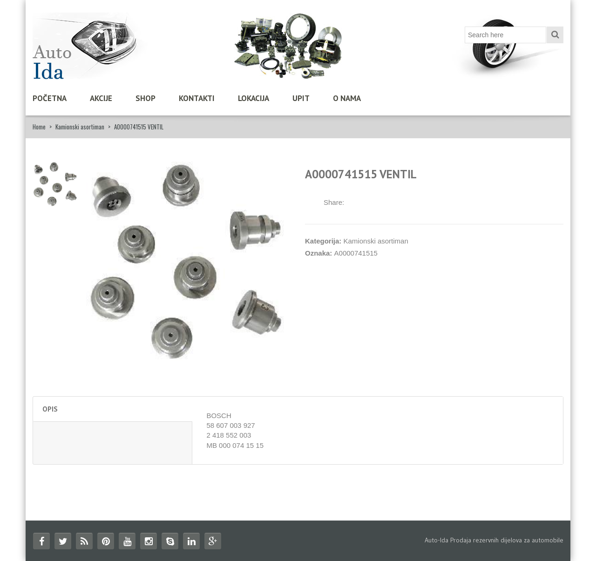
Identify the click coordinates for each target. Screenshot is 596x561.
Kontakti (197, 98)
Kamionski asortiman (79, 126)
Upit (301, 98)
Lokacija (253, 98)
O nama (347, 98)
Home (39, 126)
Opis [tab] (50, 409)
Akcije (101, 98)
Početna (50, 98)
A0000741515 (356, 253)
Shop (145, 98)
